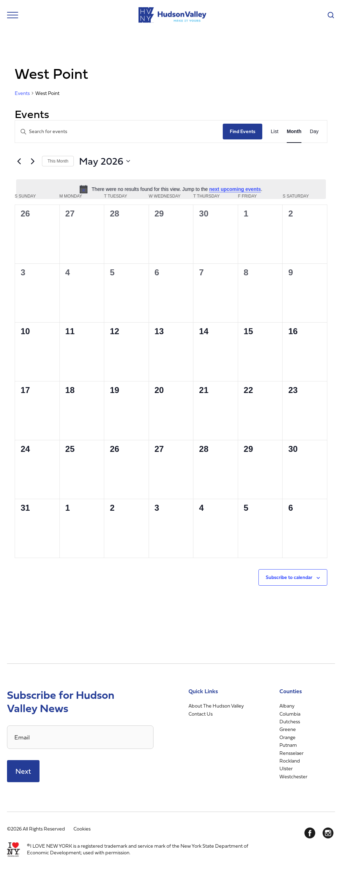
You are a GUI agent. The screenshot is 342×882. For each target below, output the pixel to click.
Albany (286, 705)
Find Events (242, 131)
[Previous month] (19, 161)
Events (22, 93)
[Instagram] (328, 833)
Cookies (82, 828)
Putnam (288, 745)
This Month (58, 161)
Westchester (293, 776)
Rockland (289, 760)
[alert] (171, 189)
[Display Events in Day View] (314, 131)
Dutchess (289, 721)
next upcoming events (235, 189)
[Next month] (32, 161)
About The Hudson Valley (216, 705)
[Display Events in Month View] (294, 131)
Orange (287, 737)
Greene (287, 729)
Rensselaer (291, 753)
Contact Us (200, 713)
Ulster (286, 768)
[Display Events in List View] (274, 131)
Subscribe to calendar (289, 577)
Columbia (289, 713)
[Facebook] (310, 833)
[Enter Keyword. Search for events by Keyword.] (119, 131)
